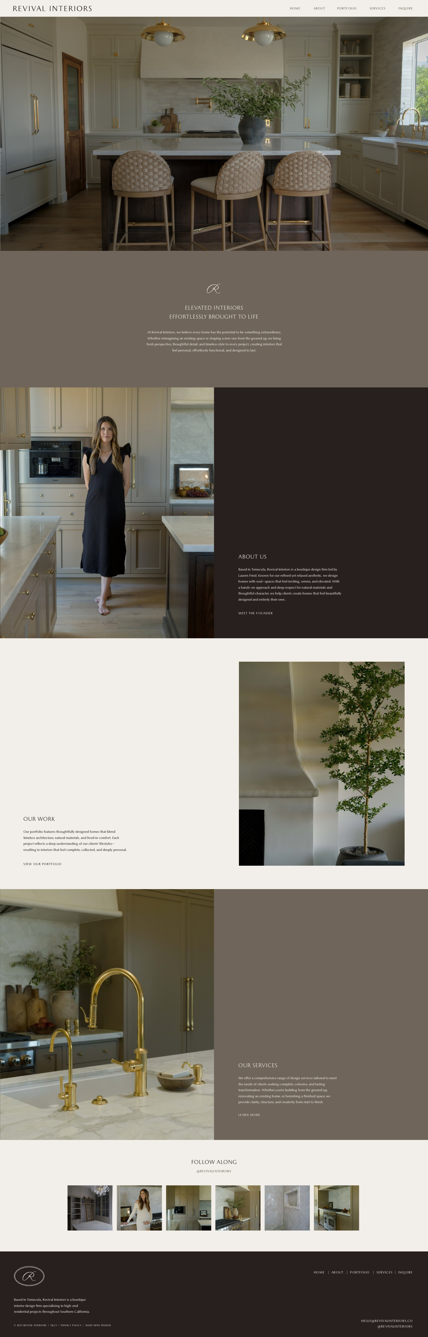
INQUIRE (405, 1272)
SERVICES (384, 1272)
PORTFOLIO (360, 1272)
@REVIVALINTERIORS (395, 1326)
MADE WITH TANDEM (98, 1325)
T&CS (53, 1325)
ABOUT (337, 1272)
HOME (319, 1272)
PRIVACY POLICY (71, 1325)
